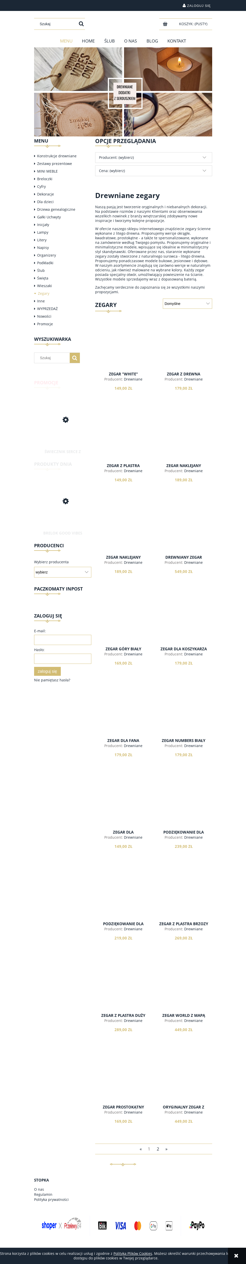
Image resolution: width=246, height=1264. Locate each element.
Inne (41, 301)
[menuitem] (66, 41)
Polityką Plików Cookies (132, 1253)
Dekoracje (45, 194)
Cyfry (41, 186)
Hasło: (39, 649)
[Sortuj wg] (187, 304)
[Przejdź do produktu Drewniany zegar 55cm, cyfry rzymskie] (183, 530)
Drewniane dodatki (129, 381)
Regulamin (43, 1194)
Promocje (45, 323)
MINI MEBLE (47, 171)
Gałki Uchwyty (49, 217)
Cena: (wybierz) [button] (112, 170)
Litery (42, 239)
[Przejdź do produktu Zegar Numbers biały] (183, 714)
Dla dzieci (45, 201)
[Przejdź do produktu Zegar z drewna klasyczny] (183, 347)
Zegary (43, 293)
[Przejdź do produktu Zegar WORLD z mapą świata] (183, 988)
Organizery (46, 255)
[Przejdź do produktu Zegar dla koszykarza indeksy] (183, 622)
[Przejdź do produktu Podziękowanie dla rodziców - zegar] (123, 897)
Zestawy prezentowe (54, 163)
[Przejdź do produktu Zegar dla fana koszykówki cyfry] (123, 714)
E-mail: (40, 630)
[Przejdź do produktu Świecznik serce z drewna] (63, 424)
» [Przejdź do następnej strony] (166, 1148)
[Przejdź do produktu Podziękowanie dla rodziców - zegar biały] (183, 805)
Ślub (41, 270)
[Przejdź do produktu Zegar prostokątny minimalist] (123, 1080)
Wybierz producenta (51, 562)
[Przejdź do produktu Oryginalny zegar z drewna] (183, 1080)
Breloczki (44, 178)
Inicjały (43, 224)
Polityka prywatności (51, 1199)
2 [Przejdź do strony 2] (158, 1148)
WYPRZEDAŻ (47, 308)
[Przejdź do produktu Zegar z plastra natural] (123, 439)
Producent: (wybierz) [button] (116, 157)
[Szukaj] (81, 24)
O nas (39, 1189)
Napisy (43, 247)
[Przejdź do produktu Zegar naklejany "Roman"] (183, 439)
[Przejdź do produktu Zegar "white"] (123, 347)
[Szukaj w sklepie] (57, 24)
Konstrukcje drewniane (57, 155)
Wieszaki (44, 285)
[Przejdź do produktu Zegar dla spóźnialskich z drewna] (123, 805)
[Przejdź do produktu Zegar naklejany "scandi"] (123, 530)
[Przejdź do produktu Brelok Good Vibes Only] (63, 507)
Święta (42, 278)
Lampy (42, 232)
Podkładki (45, 262)
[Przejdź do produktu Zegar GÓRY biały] (123, 622)
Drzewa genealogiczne (56, 209)
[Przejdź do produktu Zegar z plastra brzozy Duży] (183, 897)
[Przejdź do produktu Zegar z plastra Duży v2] (123, 988)
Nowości (44, 316)
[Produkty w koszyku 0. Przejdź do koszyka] (193, 23)
